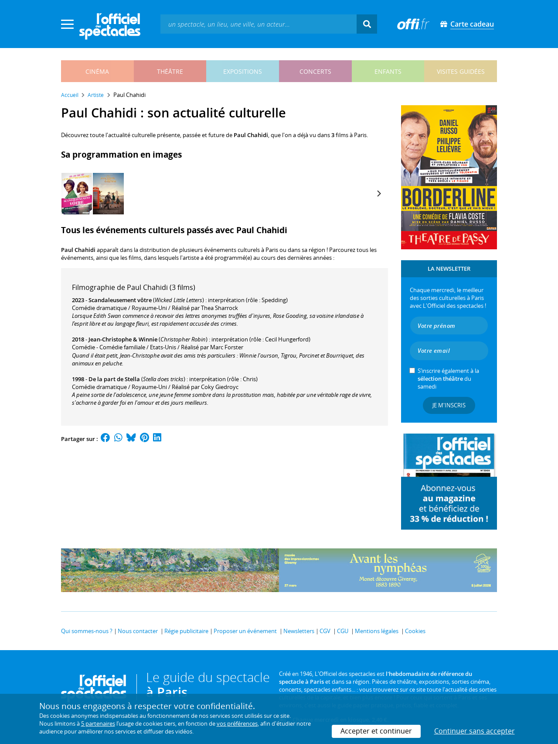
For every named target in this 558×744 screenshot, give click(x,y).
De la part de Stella (114, 379)
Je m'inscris (449, 405)
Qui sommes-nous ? (86, 631)
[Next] (378, 193)
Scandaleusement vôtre (120, 300)
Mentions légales (376, 631)
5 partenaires (98, 723)
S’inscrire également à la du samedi (448, 378)
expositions (242, 71)
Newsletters (298, 631)
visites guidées (461, 71)
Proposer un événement (245, 631)
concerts (315, 71)
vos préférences (237, 723)
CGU (342, 631)
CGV (325, 631)
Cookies (415, 631)
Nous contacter (138, 631)
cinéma (97, 71)
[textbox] (258, 23)
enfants (387, 71)
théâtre (170, 71)
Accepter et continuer (376, 731)
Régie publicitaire (186, 631)
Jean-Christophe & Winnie (122, 339)
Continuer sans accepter (474, 731)
